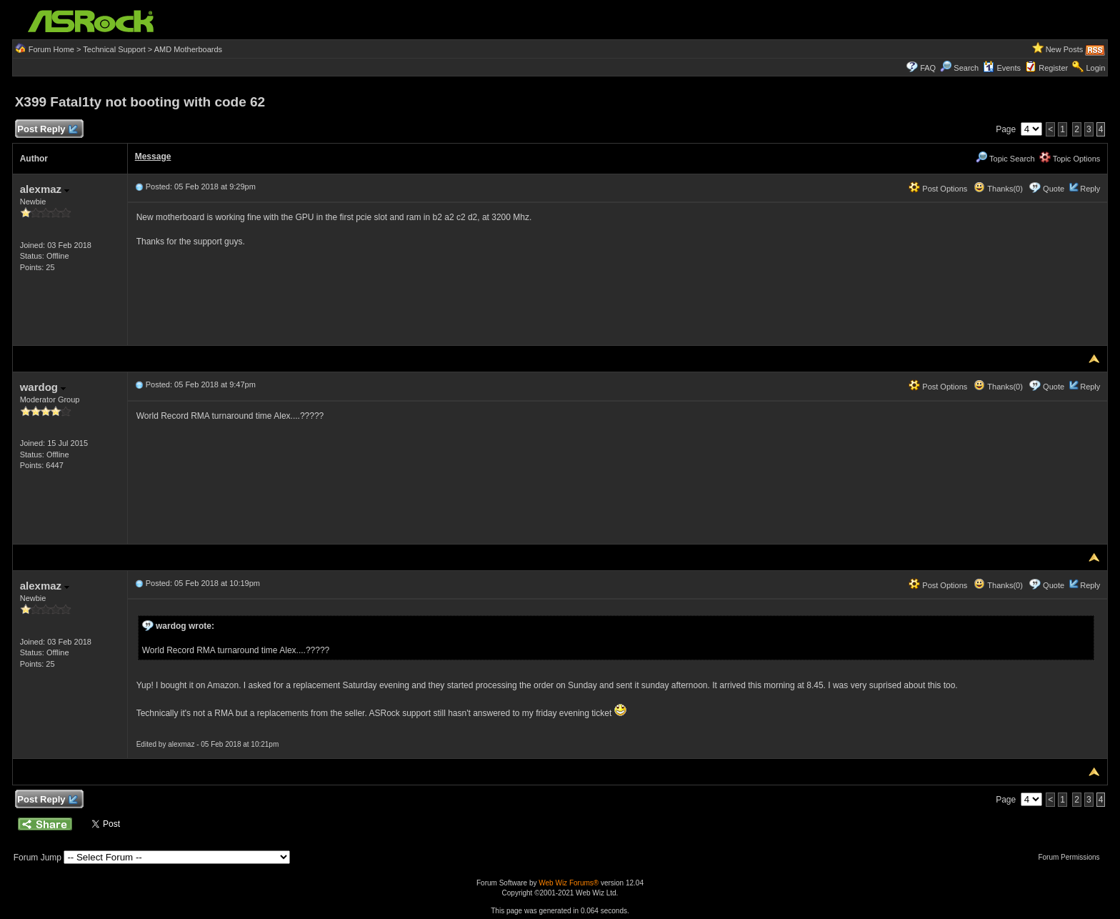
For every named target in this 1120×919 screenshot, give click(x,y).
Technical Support (114, 49)
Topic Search (1005, 158)
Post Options (938, 188)
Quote (1053, 188)
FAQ (928, 68)
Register (1053, 68)
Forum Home (51, 49)
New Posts (1065, 49)
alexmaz (45, 189)
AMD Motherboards (188, 49)
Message (153, 156)
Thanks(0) (998, 188)
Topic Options (1070, 158)
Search (966, 68)
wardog (43, 387)
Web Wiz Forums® (569, 883)
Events (1002, 68)
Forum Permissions (1072, 857)
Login (1095, 68)
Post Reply (47, 130)
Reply (1090, 188)
